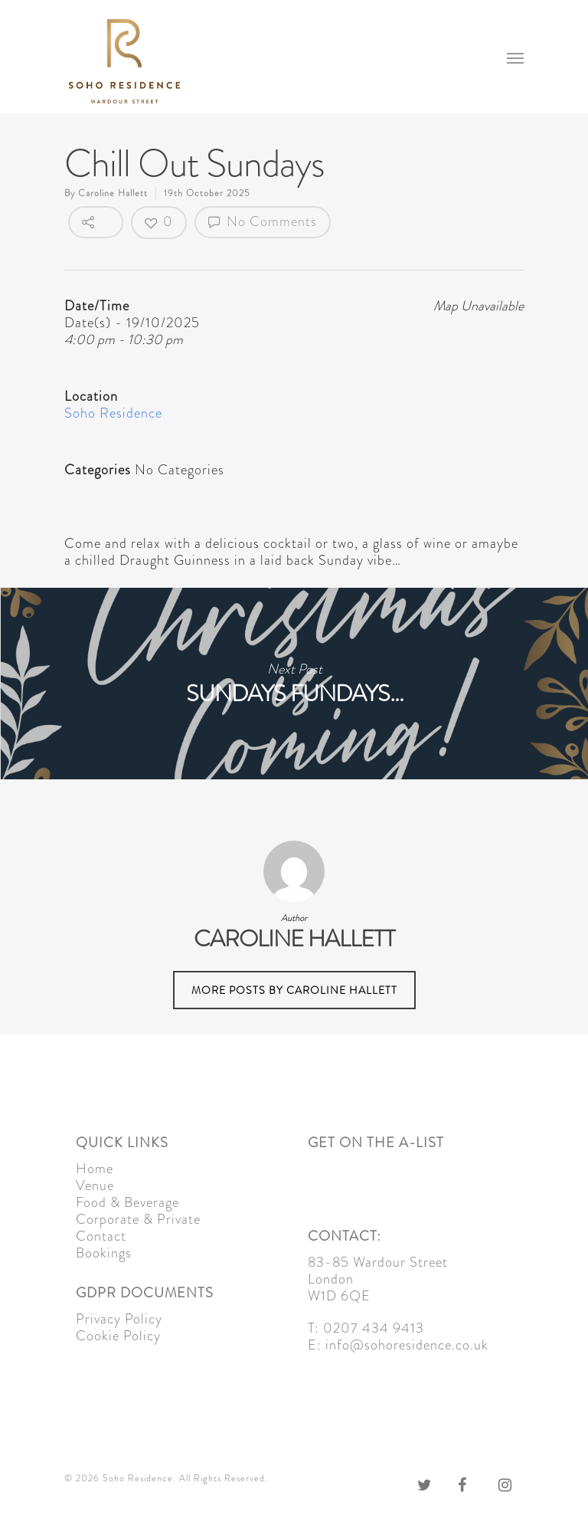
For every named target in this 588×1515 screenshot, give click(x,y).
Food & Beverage (127, 1202)
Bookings (104, 1253)
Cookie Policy (118, 1336)
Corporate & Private (138, 1219)
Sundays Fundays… (294, 683)
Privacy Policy (119, 1319)
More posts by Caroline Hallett (294, 990)
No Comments (262, 221)
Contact (101, 1236)
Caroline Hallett (113, 193)
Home (94, 1169)
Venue (95, 1185)
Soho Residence (113, 413)
